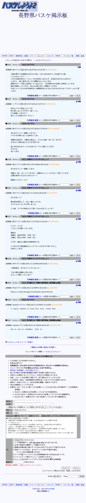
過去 (82, 56)
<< (35, 60)
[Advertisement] (43, 37)
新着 (26, 56)
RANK (58, 56)
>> (50, 60)
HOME (4, 56)
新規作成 (19, 56)
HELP (11, 56)
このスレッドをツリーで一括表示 (19, 343)
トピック (50, 56)
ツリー (32, 56)
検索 (77, 56)
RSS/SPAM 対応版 (48, 494)
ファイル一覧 (68, 56)
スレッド (40, 56)
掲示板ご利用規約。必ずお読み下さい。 (25, 371)
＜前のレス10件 (36, 348)
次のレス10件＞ (50, 348)
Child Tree (36, 494)
